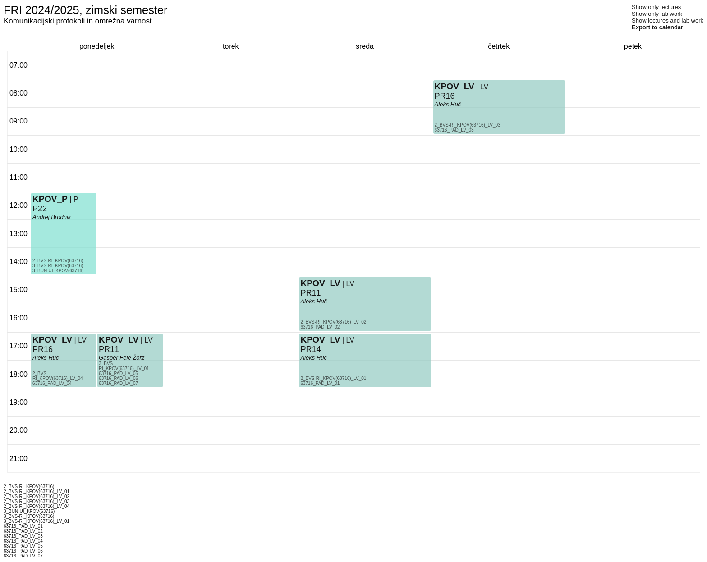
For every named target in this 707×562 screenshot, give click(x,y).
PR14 (310, 349)
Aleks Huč (45, 357)
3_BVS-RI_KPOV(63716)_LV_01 (124, 366)
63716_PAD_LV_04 (52, 383)
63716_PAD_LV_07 (118, 383)
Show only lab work (657, 13)
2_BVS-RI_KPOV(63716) (57, 260)
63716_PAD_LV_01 (320, 383)
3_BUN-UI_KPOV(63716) (57, 270)
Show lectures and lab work (667, 20)
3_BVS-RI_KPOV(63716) (57, 265)
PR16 (42, 349)
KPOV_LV (52, 339)
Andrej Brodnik (51, 217)
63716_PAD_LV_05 (118, 373)
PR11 (109, 349)
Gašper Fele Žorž (121, 357)
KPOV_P (50, 199)
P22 (39, 208)
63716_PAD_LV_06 (118, 378)
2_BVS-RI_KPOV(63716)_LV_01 (333, 378)
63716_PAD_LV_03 (454, 130)
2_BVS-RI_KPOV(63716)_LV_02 (333, 322)
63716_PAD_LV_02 (320, 326)
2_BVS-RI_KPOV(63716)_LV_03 (467, 125)
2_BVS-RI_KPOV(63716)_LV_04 (57, 376)
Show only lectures (656, 7)
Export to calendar (657, 27)
